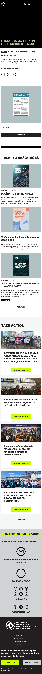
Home (4, 51)
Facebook (21, 589)
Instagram (21, 594)
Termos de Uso (18, 638)
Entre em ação (35, 4)
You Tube (26, 589)
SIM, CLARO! (10, 662)
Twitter (15, 589)
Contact (21, 574)
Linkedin (15, 594)
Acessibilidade (18, 635)
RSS (26, 594)
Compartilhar (10, 68)
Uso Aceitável (18, 645)
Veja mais (21, 307)
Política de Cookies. (6, 670)
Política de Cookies (20, 641)
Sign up (21, 552)
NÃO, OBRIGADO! (31, 662)
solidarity (5, 300)
